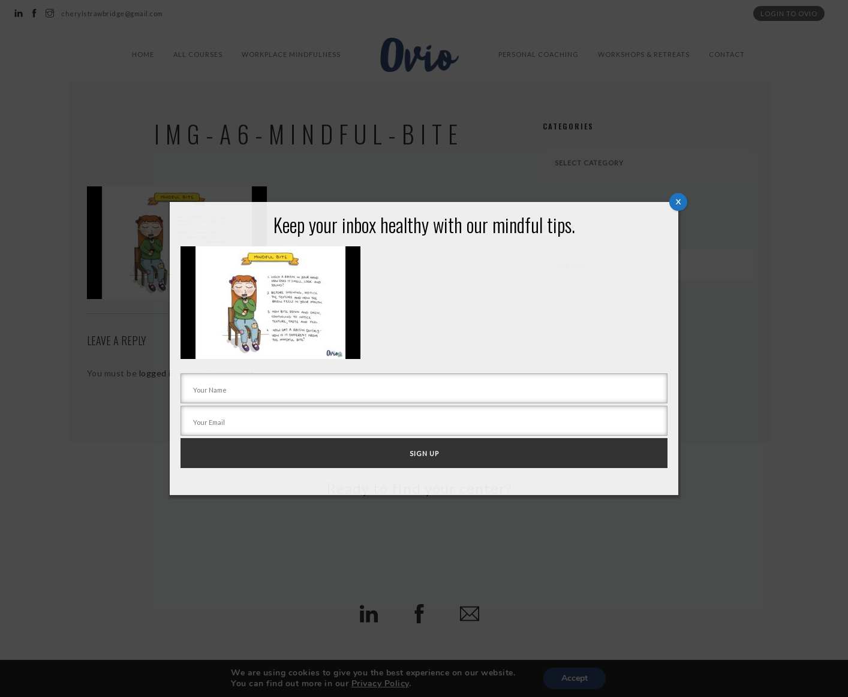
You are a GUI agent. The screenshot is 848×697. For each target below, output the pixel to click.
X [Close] (678, 201)
